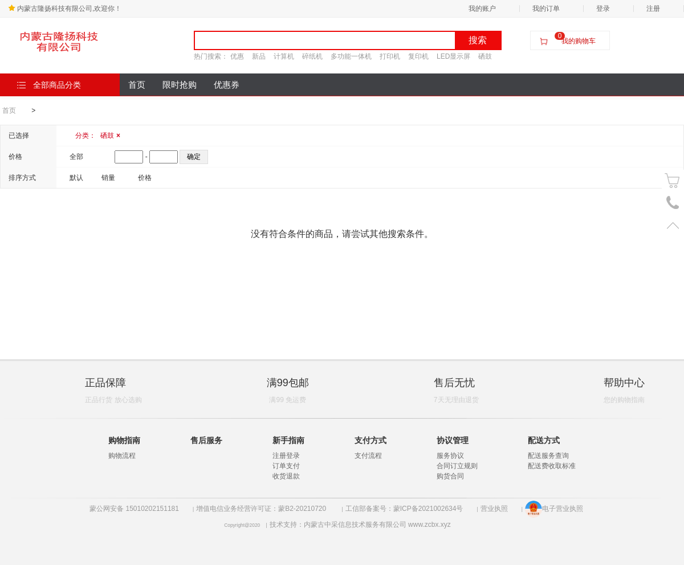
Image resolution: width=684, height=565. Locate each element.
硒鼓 (485, 56)
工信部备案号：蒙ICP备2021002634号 (404, 509)
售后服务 (206, 440)
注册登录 (286, 456)
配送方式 (544, 440)
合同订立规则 (457, 466)
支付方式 (370, 440)
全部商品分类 (49, 84)
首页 (136, 84)
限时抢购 (179, 84)
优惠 (237, 56)
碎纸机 (312, 56)
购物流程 (122, 456)
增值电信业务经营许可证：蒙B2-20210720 (262, 509)
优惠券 (226, 84)
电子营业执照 (554, 509)
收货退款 (286, 476)
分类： (97, 136)
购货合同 (450, 476)
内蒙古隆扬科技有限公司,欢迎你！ (64, 9)
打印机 (390, 56)
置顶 (673, 225)
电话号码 (673, 203)
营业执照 (494, 509)
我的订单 (546, 9)
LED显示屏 (453, 56)
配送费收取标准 (552, 466)
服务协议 (450, 456)
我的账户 (482, 9)
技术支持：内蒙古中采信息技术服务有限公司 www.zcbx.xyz (360, 525)
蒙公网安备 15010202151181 (134, 509)
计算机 (284, 56)
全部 (76, 157)
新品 (259, 56)
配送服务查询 (548, 456)
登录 (603, 9)
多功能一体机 (351, 56)
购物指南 (124, 440)
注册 (653, 9)
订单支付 (286, 466)
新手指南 (288, 440)
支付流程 (368, 456)
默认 (76, 178)
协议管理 (453, 440)
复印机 (418, 56)
